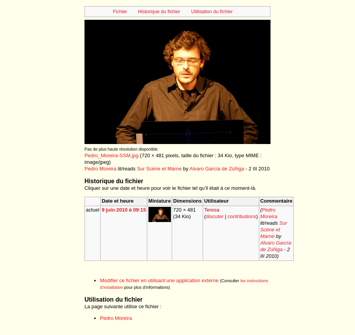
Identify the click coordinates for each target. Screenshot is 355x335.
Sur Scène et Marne (159, 169)
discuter (215, 216)
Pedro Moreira (100, 169)
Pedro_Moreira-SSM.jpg (111, 155)
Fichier (120, 11)
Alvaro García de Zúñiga (217, 169)
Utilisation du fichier (212, 11)
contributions (241, 216)
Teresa (211, 210)
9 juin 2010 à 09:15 (124, 210)
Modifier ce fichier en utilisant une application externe (159, 280)
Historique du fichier (159, 11)
